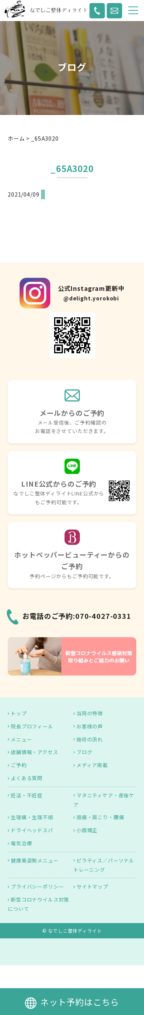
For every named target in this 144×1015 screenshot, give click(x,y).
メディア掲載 (92, 765)
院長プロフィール (32, 726)
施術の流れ (89, 739)
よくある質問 (27, 778)
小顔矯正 (87, 830)
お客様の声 (89, 726)
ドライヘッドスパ (32, 830)
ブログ (84, 752)
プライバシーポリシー (37, 886)
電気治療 (21, 843)
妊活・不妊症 (27, 795)
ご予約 (19, 765)
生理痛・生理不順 (32, 817)
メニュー (21, 739)
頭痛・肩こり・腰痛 (100, 817)
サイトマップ (92, 886)
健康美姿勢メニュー (35, 860)
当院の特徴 (89, 713)
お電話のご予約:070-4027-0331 (76, 616)
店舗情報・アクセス (34, 752)
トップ (19, 713)
